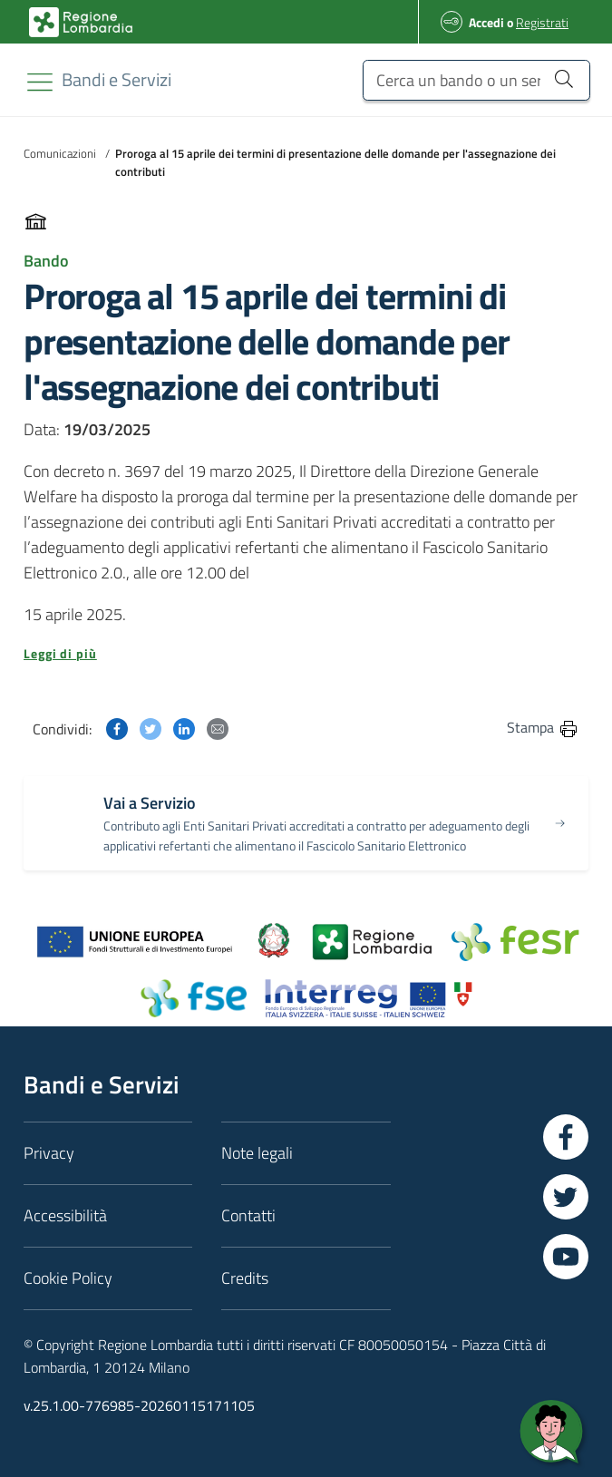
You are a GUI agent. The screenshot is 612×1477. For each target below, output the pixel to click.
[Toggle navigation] (40, 82)
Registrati (542, 22)
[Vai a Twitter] (565, 1197)
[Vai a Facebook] (565, 1137)
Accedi (486, 22)
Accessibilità (65, 1215)
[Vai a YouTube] (565, 1257)
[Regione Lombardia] (116, 79)
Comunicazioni (60, 153)
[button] (306, 654)
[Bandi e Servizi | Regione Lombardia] (80, 22)
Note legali (257, 1153)
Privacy (49, 1153)
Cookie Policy (68, 1278)
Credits (244, 1278)
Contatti (248, 1215)
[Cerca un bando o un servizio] (476, 80)
